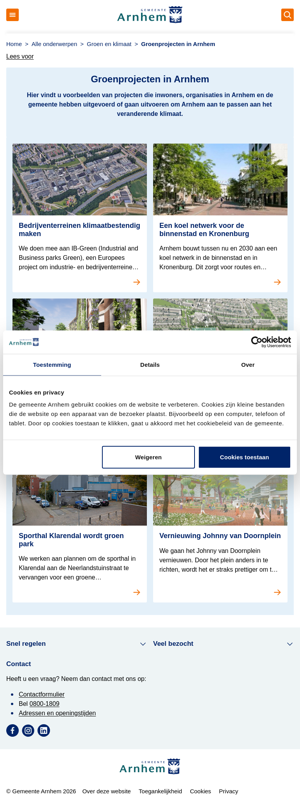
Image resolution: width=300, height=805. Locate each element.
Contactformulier (41, 694)
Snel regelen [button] (76, 644)
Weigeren (148, 457)
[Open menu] (12, 15)
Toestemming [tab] (52, 364)
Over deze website (106, 791)
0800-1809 (45, 703)
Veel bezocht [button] (223, 644)
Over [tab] (248, 364)
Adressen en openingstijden (57, 713)
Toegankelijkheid (160, 791)
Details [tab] (150, 364)
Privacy (228, 791)
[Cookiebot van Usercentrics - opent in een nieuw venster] (257, 342)
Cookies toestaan (244, 457)
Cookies (200, 791)
